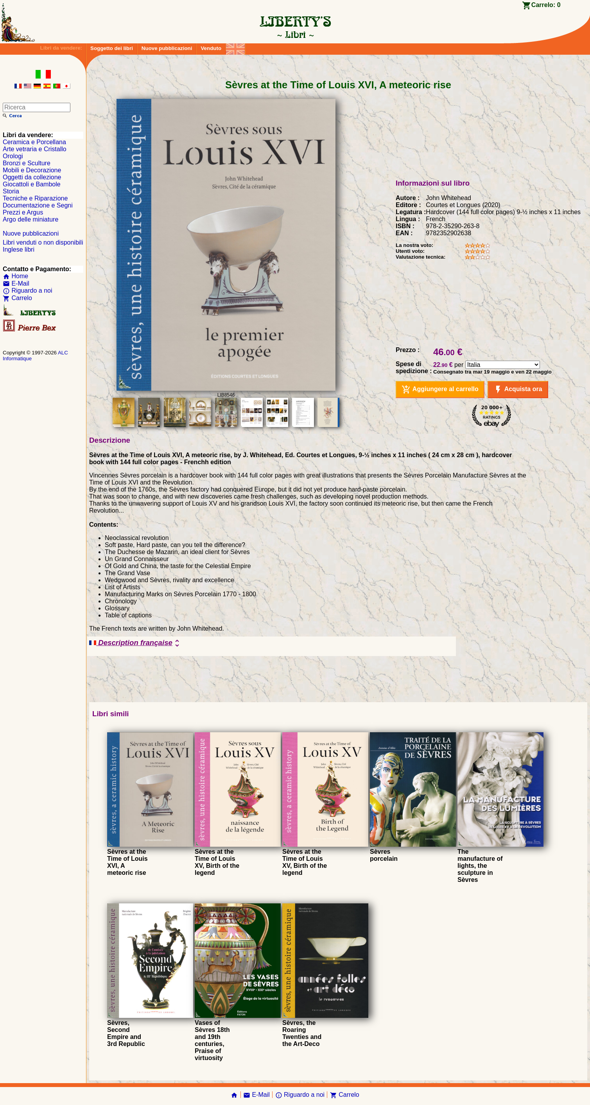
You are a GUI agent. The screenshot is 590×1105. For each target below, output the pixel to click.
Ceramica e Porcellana (34, 142)
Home (15, 276)
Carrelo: (546, 5)
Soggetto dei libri (111, 48)
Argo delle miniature (30, 219)
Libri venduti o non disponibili (43, 242)
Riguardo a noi (27, 290)
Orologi (13, 156)
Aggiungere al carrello (440, 389)
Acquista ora (517, 389)
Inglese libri (18, 249)
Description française (135, 643)
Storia (11, 191)
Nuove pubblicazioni (167, 48)
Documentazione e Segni (38, 205)
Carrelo (17, 298)
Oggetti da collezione (32, 177)
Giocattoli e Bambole (32, 184)
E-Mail (16, 283)
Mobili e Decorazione (32, 170)
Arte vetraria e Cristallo (34, 149)
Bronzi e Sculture (26, 163)
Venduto (211, 48)
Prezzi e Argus (23, 212)
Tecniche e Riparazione (35, 198)
